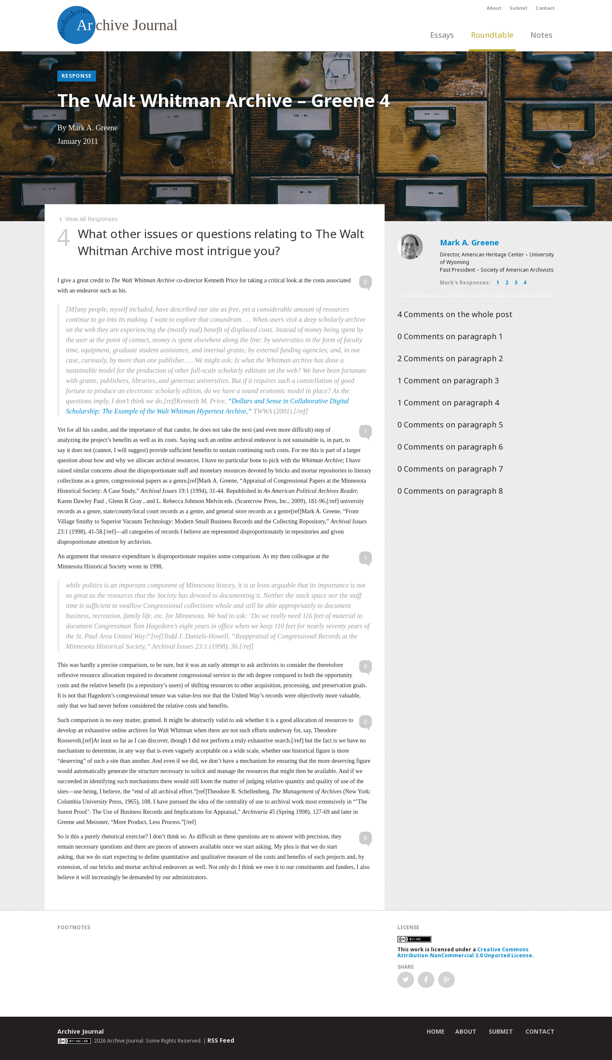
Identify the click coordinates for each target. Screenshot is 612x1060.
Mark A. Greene (469, 242)
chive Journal (117, 25)
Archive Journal (80, 1031)
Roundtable (492, 35)
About (494, 8)
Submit (518, 8)
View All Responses (87, 219)
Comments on (455, 314)
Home (436, 1031)
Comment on (448, 380)
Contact (545, 8)
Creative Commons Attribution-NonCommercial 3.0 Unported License (464, 952)
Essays (442, 35)
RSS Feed (220, 1040)
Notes (541, 35)
